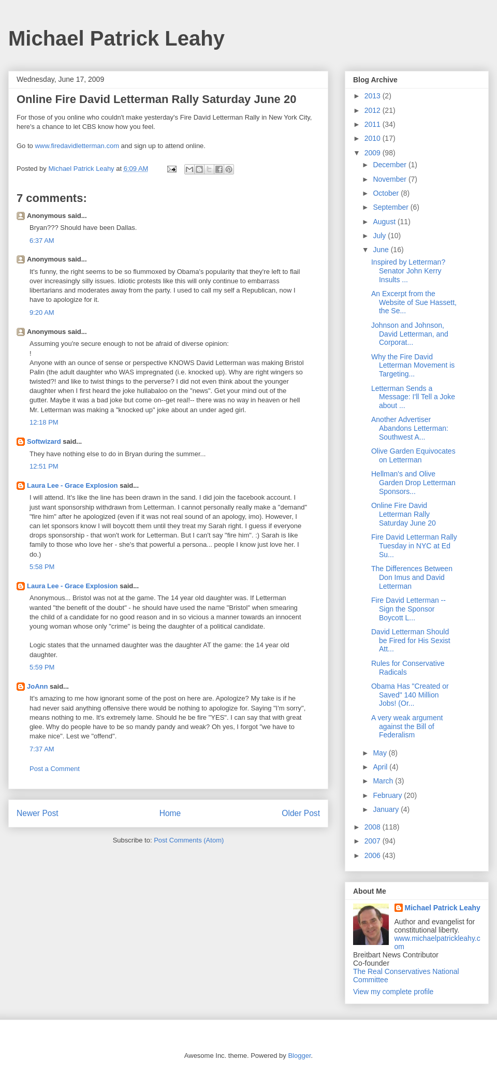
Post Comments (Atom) (189, 840)
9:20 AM (42, 312)
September (391, 207)
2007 (373, 841)
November (390, 179)
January (387, 809)
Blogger (299, 1055)
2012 (373, 110)
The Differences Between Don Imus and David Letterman (411, 577)
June (381, 249)
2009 (373, 153)
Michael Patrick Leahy (116, 38)
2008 (373, 827)
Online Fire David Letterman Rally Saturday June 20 (403, 514)
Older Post (301, 813)
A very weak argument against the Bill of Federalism (407, 726)
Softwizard (44, 441)
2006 (373, 855)
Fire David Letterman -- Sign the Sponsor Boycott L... (408, 609)
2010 (373, 138)
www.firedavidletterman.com (77, 146)
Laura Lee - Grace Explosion (72, 485)
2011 (373, 124)
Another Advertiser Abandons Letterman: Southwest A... (409, 428)
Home (170, 813)
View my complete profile (393, 991)
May (380, 753)
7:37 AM (42, 749)
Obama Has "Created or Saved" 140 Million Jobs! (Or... (410, 695)
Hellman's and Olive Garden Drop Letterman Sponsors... (413, 483)
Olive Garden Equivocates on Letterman (413, 455)
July (380, 235)
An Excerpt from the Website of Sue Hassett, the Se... (414, 302)
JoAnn (37, 686)
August (385, 221)
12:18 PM (44, 422)
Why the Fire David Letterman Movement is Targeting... (413, 366)
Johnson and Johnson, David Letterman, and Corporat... (409, 334)
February (388, 795)
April (381, 767)
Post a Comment (55, 769)
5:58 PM (42, 567)
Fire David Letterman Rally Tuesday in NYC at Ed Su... (414, 546)
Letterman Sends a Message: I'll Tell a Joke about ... (413, 397)
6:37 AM (42, 240)
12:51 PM (44, 466)
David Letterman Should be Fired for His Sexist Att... (410, 640)
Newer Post (38, 813)
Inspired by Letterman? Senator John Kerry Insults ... (408, 271)
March (384, 781)
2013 (373, 96)
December (390, 165)
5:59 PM (42, 667)
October (387, 193)
